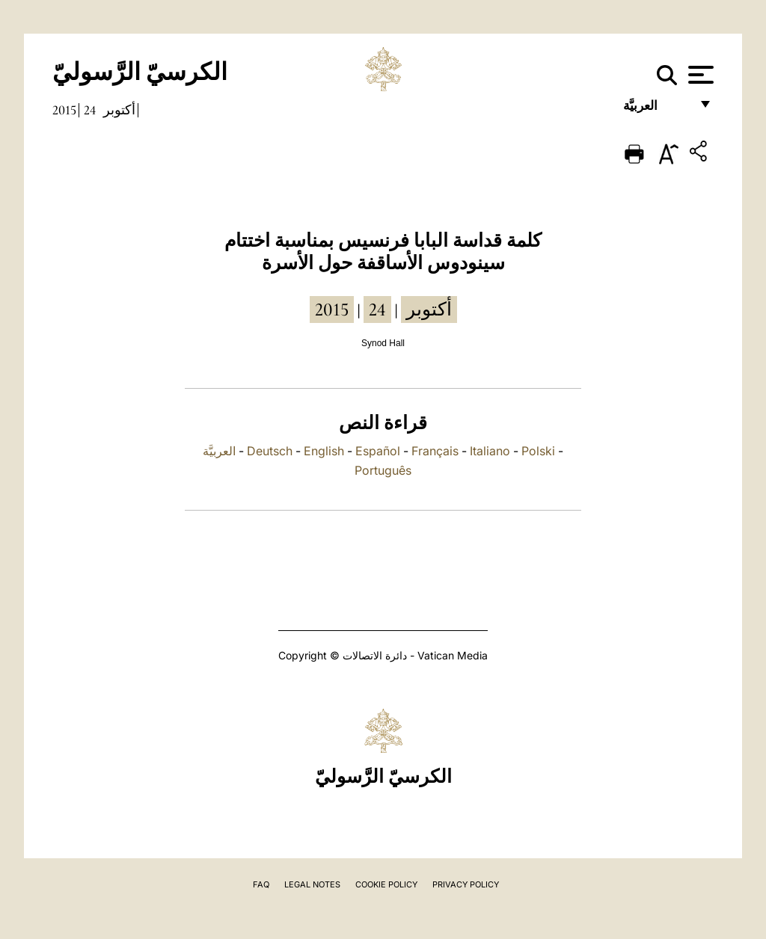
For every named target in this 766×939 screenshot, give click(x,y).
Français (435, 450)
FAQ (261, 884)
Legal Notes (312, 884)
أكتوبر (119, 110)
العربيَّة (656, 110)
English (324, 450)
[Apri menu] (699, 74)
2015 (64, 110)
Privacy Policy (465, 884)
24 (90, 110)
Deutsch (269, 450)
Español (377, 450)
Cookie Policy (386, 884)
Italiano (490, 450)
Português (383, 470)
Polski (538, 450)
